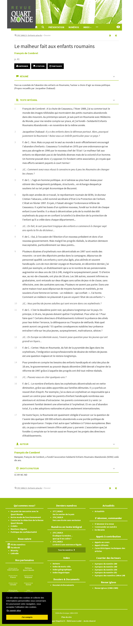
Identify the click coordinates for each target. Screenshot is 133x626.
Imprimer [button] (22, 66)
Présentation (56, 27)
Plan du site (66, 617)
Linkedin (15, 553)
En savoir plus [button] (14, 610)
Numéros (74, 27)
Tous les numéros (66, 550)
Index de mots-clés (62, 566)
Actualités (99, 511)
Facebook (15, 547)
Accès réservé (89, 621)
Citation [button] (39, 66)
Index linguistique (61, 572)
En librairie (100, 529)
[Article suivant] (116, 35)
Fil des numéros (18, 544)
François (26, 53)
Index (87, 27)
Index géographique (62, 569)
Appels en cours (102, 542)
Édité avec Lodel (74, 621)
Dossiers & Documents (63, 585)
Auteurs (56, 563)
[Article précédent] (110, 35)
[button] (43, 27)
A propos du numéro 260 (106, 563)
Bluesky (14, 550)
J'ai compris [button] (27, 617)
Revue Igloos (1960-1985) (106, 588)
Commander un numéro (106, 527)
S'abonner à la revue (104, 524)
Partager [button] (55, 66)
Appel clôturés (101, 545)
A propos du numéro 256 (106, 569)
